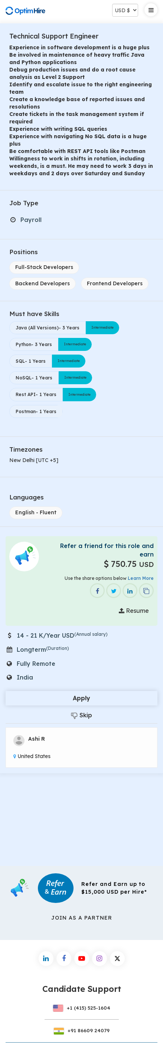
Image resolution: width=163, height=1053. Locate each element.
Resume (134, 610)
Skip (81, 715)
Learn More (141, 578)
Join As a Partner (81, 917)
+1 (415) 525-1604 (82, 1008)
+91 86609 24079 (81, 1030)
